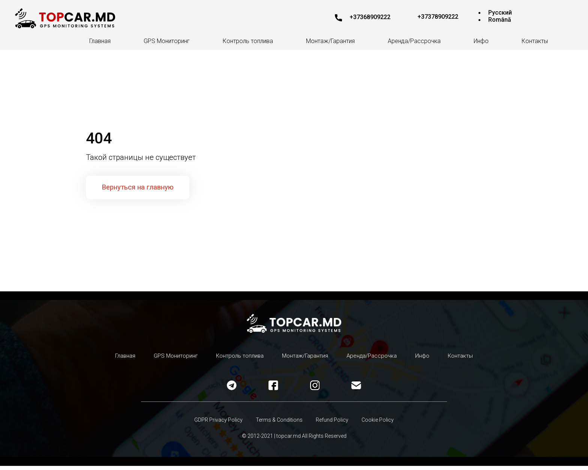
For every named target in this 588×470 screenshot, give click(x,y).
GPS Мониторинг (167, 41)
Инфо (481, 41)
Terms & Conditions (278, 424)
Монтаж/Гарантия (330, 41)
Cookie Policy (380, 424)
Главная (100, 41)
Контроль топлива (248, 41)
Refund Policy (333, 424)
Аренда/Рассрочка (414, 41)
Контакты (535, 41)
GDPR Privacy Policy (216, 424)
